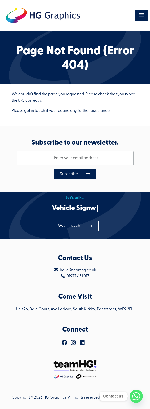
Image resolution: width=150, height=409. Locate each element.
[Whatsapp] (136, 396)
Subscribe (69, 174)
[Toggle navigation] (141, 15)
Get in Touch (69, 226)
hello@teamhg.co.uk (78, 270)
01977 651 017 (78, 276)
